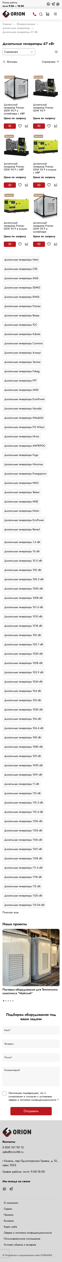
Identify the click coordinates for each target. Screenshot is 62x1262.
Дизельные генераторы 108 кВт (22, 737)
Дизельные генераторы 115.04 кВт (24, 905)
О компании (11, 1203)
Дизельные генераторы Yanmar (22, 362)
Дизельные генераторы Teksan (22, 492)
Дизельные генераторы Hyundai (23, 408)
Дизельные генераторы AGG (21, 278)
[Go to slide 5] (12, 1000)
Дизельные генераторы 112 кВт (22, 886)
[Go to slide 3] (8, 1000)
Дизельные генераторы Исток (21, 436)
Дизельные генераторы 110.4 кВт (23, 812)
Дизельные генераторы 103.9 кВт (23, 672)
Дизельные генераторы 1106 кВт (23, 840)
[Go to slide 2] (5, 1000)
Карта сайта (10, 1227)
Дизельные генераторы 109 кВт (22, 756)
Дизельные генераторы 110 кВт (22, 793)
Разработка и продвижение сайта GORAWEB (28, 1255)
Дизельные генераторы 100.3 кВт (23, 579)
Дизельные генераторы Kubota (22, 334)
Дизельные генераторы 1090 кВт (23, 765)
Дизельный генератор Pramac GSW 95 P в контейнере (43, 227)
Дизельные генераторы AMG (21, 390)
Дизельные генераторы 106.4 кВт (23, 728)
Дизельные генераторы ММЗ (21, 483)
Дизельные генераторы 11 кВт (21, 784)
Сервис (8, 1209)
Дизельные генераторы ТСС (20, 325)
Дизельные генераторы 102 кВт (22, 635)
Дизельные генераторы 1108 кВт (23, 858)
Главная (7, 24)
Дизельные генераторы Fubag (22, 371)
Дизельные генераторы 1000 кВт (23, 588)
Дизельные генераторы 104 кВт (22, 691)
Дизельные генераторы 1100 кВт (23, 821)
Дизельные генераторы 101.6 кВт (23, 607)
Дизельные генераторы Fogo (21, 455)
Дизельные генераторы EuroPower (24, 399)
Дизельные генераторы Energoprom (25, 473)
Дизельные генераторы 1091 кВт (23, 775)
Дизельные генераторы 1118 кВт (23, 877)
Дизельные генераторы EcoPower (24, 520)
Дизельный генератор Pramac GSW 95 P (43, 107)
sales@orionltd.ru (12, 1152)
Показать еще (10, 912)
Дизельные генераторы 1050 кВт (23, 709)
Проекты (8, 1215)
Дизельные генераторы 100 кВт (22, 570)
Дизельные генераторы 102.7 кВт (23, 644)
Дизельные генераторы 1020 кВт (23, 654)
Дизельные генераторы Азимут (22, 353)
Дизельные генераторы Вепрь (22, 315)
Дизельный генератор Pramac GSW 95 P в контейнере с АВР (14, 109)
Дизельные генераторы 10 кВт (22, 551)
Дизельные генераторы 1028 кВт (23, 663)
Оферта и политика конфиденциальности (28, 1233)
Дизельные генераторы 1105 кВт (23, 830)
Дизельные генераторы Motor (21, 511)
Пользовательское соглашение (22, 1239)
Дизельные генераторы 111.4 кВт (23, 868)
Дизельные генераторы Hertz (21, 260)
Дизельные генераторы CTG (20, 269)
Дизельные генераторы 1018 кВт (23, 626)
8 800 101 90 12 (13, 1147)
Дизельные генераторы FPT (20, 380)
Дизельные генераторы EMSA (22, 297)
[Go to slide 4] (10, 1000)
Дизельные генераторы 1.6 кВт (22, 542)
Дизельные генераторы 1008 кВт (23, 598)
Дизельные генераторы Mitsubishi (23, 418)
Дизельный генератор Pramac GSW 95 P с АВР (14, 166)
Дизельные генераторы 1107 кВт (23, 849)
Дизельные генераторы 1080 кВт (23, 747)
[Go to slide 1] (3, 1000)
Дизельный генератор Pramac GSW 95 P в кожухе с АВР (44, 168)
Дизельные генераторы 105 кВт (22, 700)
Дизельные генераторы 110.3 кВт (23, 802)
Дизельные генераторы (16, 28)
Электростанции (26, 24)
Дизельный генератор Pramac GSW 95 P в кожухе (15, 226)
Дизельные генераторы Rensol (22, 529)
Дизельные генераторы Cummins (23, 343)
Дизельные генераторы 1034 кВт (23, 682)
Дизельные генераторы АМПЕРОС (24, 446)
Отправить (31, 1111)
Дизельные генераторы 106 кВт (22, 719)
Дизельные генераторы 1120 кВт (23, 895)
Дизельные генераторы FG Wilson (24, 427)
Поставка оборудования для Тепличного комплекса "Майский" (30, 991)
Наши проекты (14, 924)
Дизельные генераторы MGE (21, 501)
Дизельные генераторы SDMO (22, 287)
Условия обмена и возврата (20, 1245)
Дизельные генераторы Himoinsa (23, 464)
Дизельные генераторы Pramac (22, 306)
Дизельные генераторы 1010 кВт (23, 616)
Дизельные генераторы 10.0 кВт (23, 561)
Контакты (9, 1221)
